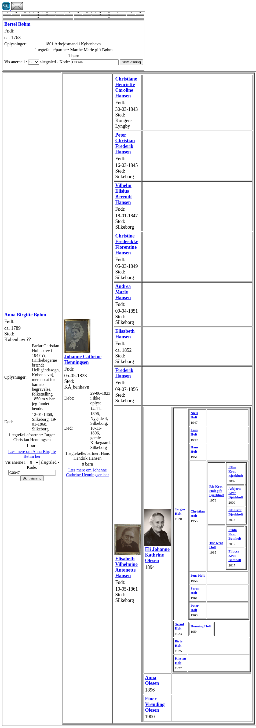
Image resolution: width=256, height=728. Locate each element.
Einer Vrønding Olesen (154, 704)
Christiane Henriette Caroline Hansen (126, 87)
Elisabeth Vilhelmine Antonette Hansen (126, 567)
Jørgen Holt (180, 511)
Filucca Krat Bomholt (234, 555)
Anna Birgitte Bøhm (25, 314)
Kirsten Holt (180, 660)
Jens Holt (197, 575)
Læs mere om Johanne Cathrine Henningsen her (87, 472)
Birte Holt (178, 643)
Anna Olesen (152, 680)
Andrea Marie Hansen (123, 292)
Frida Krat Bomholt (234, 534)
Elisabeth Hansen (124, 333)
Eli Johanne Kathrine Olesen (157, 555)
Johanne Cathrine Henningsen (83, 359)
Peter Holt (195, 607)
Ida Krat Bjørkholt (235, 512)
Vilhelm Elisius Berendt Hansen (123, 194)
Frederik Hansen (124, 373)
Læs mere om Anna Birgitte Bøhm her (32, 454)
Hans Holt (194, 449)
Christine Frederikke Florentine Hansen (126, 244)
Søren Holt (195, 590)
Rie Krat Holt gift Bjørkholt (216, 490)
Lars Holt (194, 432)
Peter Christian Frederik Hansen (125, 143)
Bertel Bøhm (17, 24)
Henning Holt (201, 626)
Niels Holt (194, 415)
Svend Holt (179, 626)
